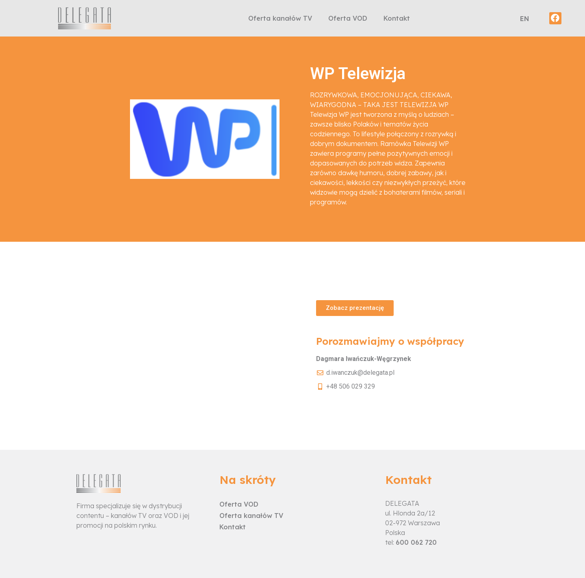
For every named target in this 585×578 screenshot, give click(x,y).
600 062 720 (416, 542)
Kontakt (397, 18)
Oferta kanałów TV (280, 18)
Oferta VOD (347, 18)
